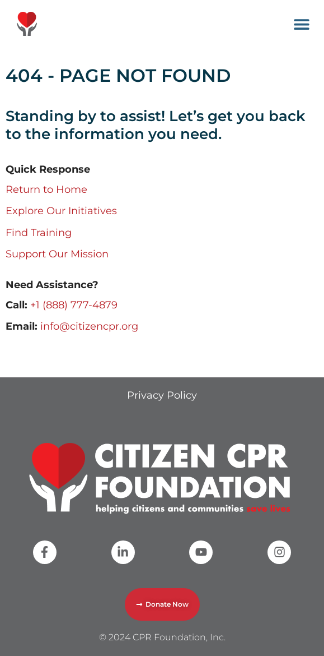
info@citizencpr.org (89, 326)
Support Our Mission (57, 254)
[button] (301, 23)
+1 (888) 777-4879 (74, 305)
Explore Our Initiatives (61, 211)
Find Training (39, 233)
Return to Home (46, 189)
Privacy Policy (162, 395)
